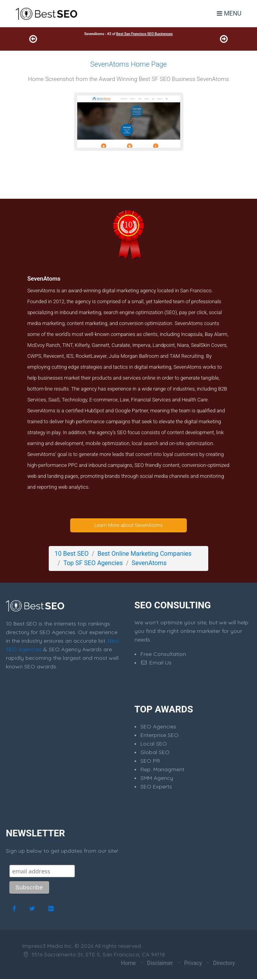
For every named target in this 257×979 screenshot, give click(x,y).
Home (128, 963)
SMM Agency (156, 777)
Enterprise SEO (159, 735)
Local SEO (153, 743)
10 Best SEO (72, 553)
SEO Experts (156, 786)
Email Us (156, 662)
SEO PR (150, 760)
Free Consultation (163, 653)
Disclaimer (160, 963)
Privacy (193, 963)
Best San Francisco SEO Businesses (144, 34)
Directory (224, 963)
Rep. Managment (162, 769)
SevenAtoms (149, 563)
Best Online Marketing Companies (144, 553)
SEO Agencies (158, 726)
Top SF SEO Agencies (92, 563)
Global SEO (155, 752)
